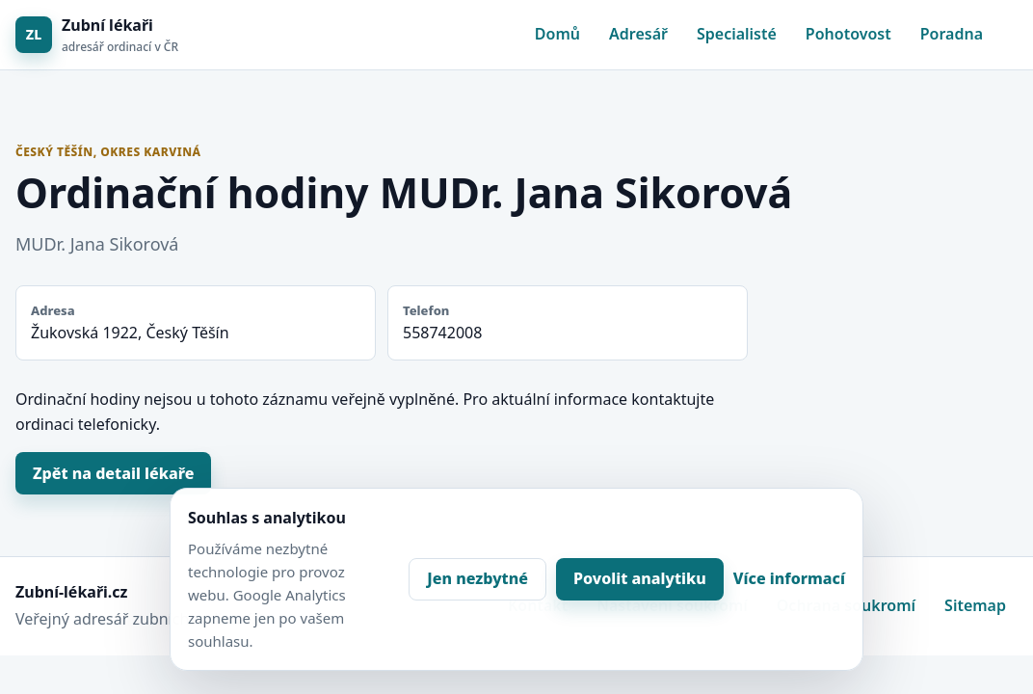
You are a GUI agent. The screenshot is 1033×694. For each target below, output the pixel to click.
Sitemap (975, 605)
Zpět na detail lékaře (113, 473)
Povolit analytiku (639, 578)
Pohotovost (848, 33)
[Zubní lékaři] (96, 35)
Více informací (789, 578)
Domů (557, 33)
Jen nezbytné (477, 578)
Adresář (638, 33)
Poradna (951, 33)
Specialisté (737, 33)
